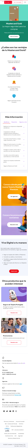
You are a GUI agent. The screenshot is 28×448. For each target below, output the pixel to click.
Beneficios (6, 122)
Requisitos (14, 122)
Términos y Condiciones (9, 421)
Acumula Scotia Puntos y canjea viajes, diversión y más (12, 139)
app (19, 363)
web (24, 363)
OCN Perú (21, 423)
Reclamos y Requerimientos (14, 438)
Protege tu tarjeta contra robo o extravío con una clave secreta (12, 150)
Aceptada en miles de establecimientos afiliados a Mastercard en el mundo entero (12, 133)
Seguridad (20, 435)
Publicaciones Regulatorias (16, 426)
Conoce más (17, 395)
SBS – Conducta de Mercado (11, 423)
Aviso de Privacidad (20, 421)
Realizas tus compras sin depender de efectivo (13, 127)
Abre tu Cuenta (14, 36)
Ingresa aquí (14, 271)
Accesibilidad (21, 433)
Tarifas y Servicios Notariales (10, 433)
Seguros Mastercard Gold (10, 166)
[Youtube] (10, 411)
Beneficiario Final (9, 435)
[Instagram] (16, 411)
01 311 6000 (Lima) (7, 372)
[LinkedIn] (13, 411)
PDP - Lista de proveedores (18, 429)
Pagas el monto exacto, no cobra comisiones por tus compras (12, 145)
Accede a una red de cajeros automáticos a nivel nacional (11, 156)
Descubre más (14, 312)
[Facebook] (4, 411)
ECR (15, 435)
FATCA (7, 426)
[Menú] (25, 2)
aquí (20, 384)
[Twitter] (7, 411)
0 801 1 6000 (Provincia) (9, 374)
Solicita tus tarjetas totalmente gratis (12, 161)
